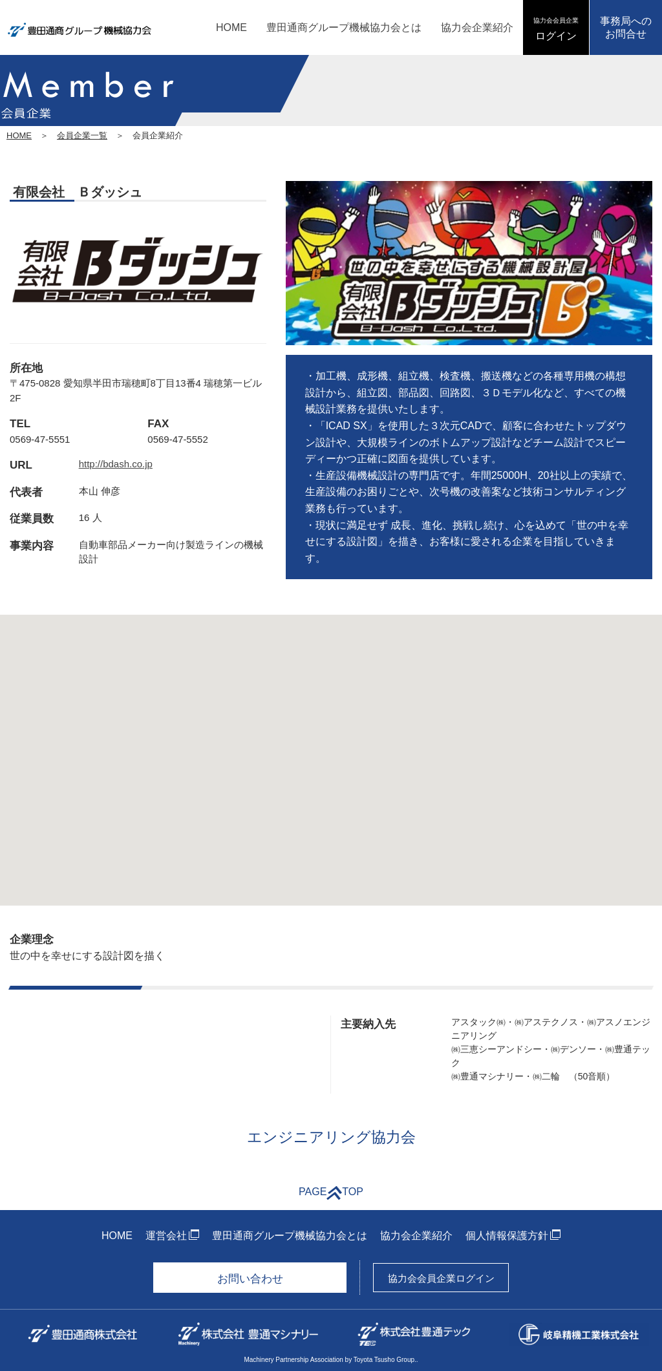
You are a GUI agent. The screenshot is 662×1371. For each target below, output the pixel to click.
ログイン (556, 29)
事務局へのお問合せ (626, 27)
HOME (231, 27)
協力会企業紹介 (477, 27)
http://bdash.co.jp (116, 463)
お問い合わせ (250, 1279)
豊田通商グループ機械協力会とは (344, 27)
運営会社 (166, 1235)
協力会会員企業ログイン (441, 1278)
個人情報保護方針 (506, 1235)
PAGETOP (331, 1193)
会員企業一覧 (82, 135)
